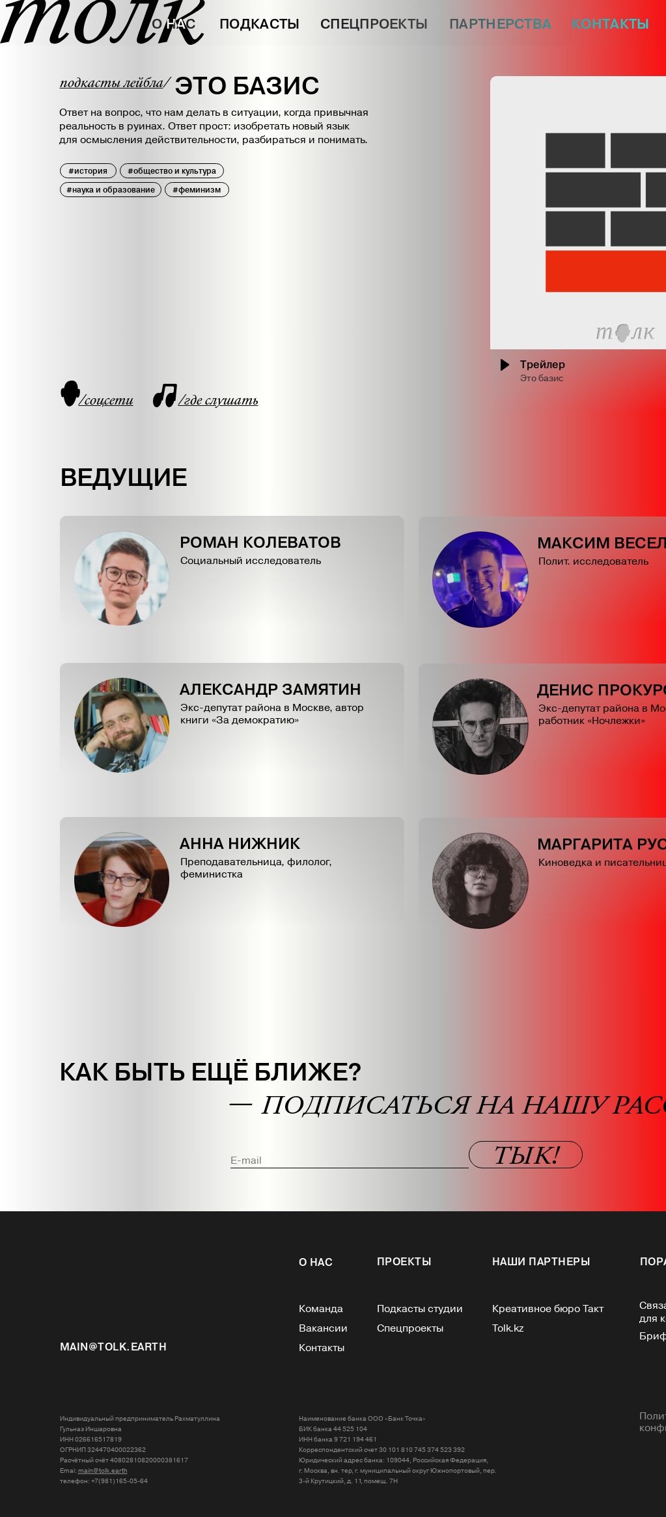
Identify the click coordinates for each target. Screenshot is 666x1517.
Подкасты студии (420, 1309)
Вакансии (323, 1328)
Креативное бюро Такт (548, 1309)
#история (87, 171)
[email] (349, 1160)
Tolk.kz (507, 1328)
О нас (316, 1262)
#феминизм (197, 190)
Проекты (404, 1261)
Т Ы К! (526, 1157)
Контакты (321, 1348)
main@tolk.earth (103, 1470)
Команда (321, 1309)
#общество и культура (172, 171)
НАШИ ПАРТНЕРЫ (541, 1261)
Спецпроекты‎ (410, 1328)
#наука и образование (110, 190)
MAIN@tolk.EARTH (113, 1346)
